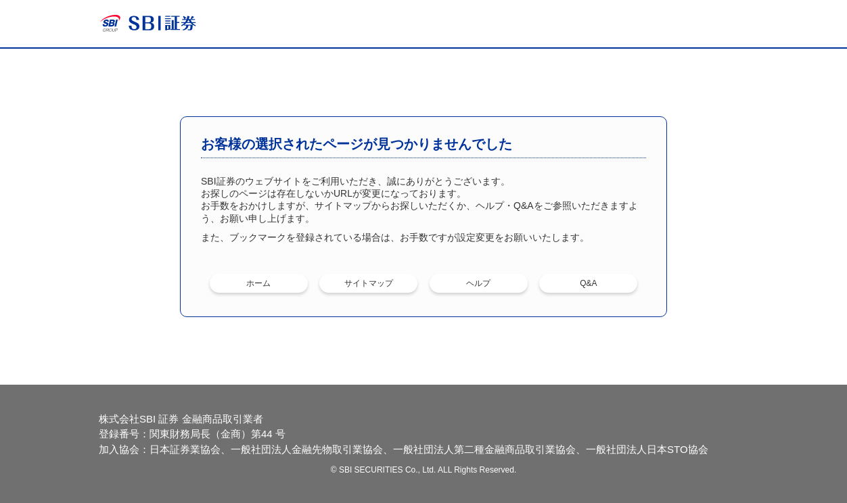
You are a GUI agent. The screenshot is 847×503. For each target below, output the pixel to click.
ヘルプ (478, 283)
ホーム (258, 283)
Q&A (588, 283)
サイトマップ (368, 283)
